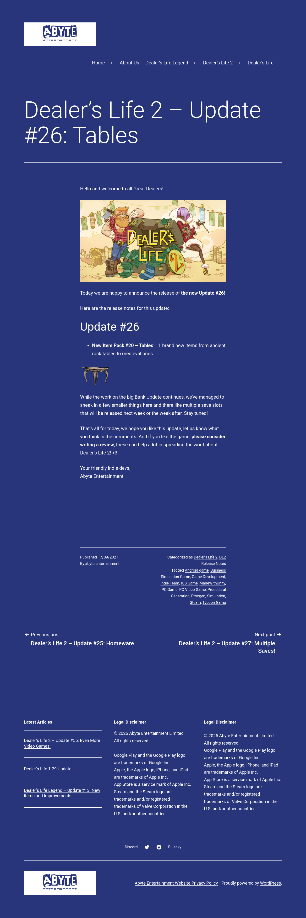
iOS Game (189, 583)
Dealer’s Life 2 (218, 63)
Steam (195, 602)
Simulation (216, 596)
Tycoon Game (214, 602)
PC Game (170, 589)
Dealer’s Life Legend (167, 63)
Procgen (198, 596)
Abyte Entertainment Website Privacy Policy (176, 883)
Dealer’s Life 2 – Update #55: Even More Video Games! (62, 743)
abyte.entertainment (102, 563)
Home (98, 63)
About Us (129, 63)
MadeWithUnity (212, 583)
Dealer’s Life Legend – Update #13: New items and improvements (62, 793)
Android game (197, 570)
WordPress (270, 883)
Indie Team (169, 583)
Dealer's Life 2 (205, 557)
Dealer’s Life (260, 63)
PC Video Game (192, 589)
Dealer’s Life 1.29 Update (47, 768)
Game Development (208, 576)
